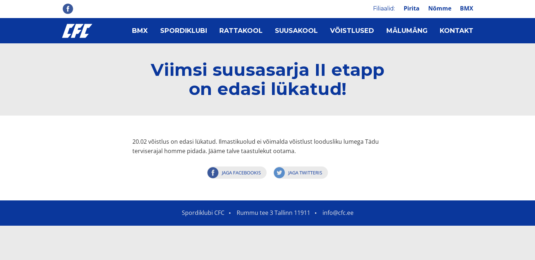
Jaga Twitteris (305, 172)
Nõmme (439, 8)
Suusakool (296, 31)
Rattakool (241, 31)
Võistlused (352, 31)
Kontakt (456, 31)
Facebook (68, 8)
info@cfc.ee (338, 213)
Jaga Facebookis (241, 172)
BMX (466, 8)
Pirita (412, 8)
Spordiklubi (183, 31)
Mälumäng (406, 31)
